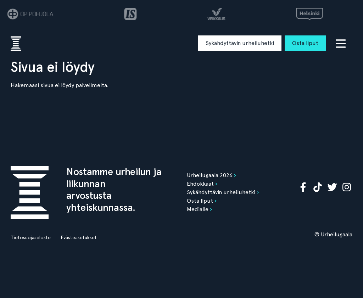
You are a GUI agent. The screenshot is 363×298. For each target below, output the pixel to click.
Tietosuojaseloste (31, 237)
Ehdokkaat (200, 183)
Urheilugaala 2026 (210, 175)
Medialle (197, 209)
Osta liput (305, 43)
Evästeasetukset (79, 237)
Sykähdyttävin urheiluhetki (240, 43)
